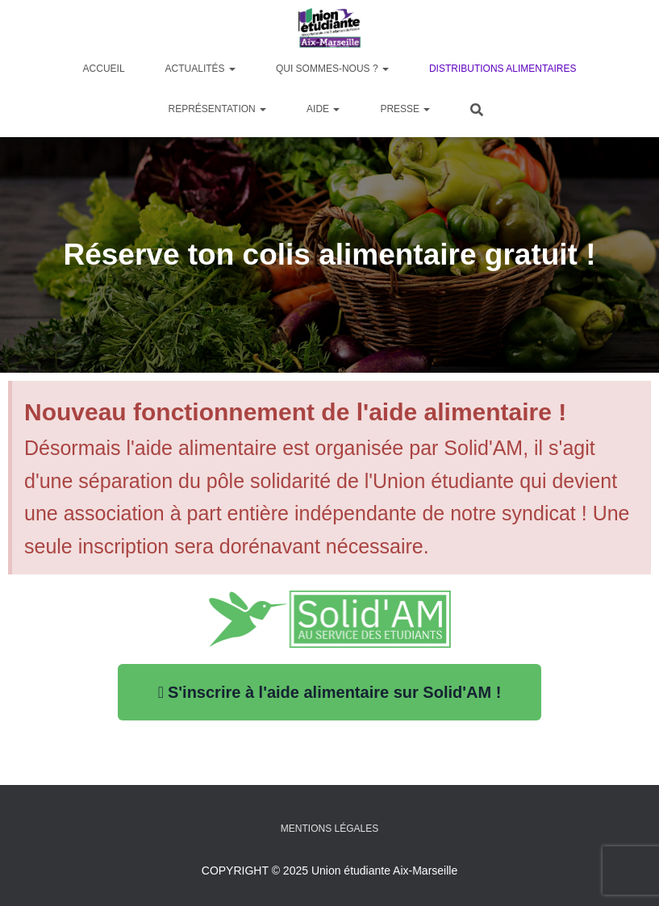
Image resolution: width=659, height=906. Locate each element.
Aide (323, 109)
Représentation (218, 109)
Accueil (104, 68)
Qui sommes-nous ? (332, 68)
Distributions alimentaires (502, 68)
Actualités (200, 68)
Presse (405, 109)
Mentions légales (329, 828)
